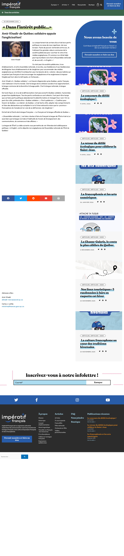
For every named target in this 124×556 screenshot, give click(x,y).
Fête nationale (60, 425)
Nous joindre (77, 418)
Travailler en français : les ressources (45, 431)
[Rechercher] (24, 457)
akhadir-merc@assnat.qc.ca (12, 300)
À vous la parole (60, 420)
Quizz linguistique (44, 427)
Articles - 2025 (97, 91)
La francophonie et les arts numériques (98, 196)
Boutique (75, 422)
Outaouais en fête (61, 428)
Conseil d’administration (44, 424)
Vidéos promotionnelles (60, 431)
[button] (55, 4)
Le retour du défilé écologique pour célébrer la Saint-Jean (98, 146)
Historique (42, 420)
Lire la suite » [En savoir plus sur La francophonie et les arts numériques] (91, 440)
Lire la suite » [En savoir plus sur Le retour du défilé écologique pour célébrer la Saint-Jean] (91, 431)
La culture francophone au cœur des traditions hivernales (98, 344)
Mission (41, 418)
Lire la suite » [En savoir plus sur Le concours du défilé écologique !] (91, 422)
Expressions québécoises (43, 442)
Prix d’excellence (44, 434)
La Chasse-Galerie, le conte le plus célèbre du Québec (98, 243)
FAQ (73, 414)
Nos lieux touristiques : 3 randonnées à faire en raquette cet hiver (97, 293)
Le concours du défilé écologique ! (94, 97)
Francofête (58, 423)
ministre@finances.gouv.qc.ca (13, 306)
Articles (86, 91)
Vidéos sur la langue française (45, 437)
